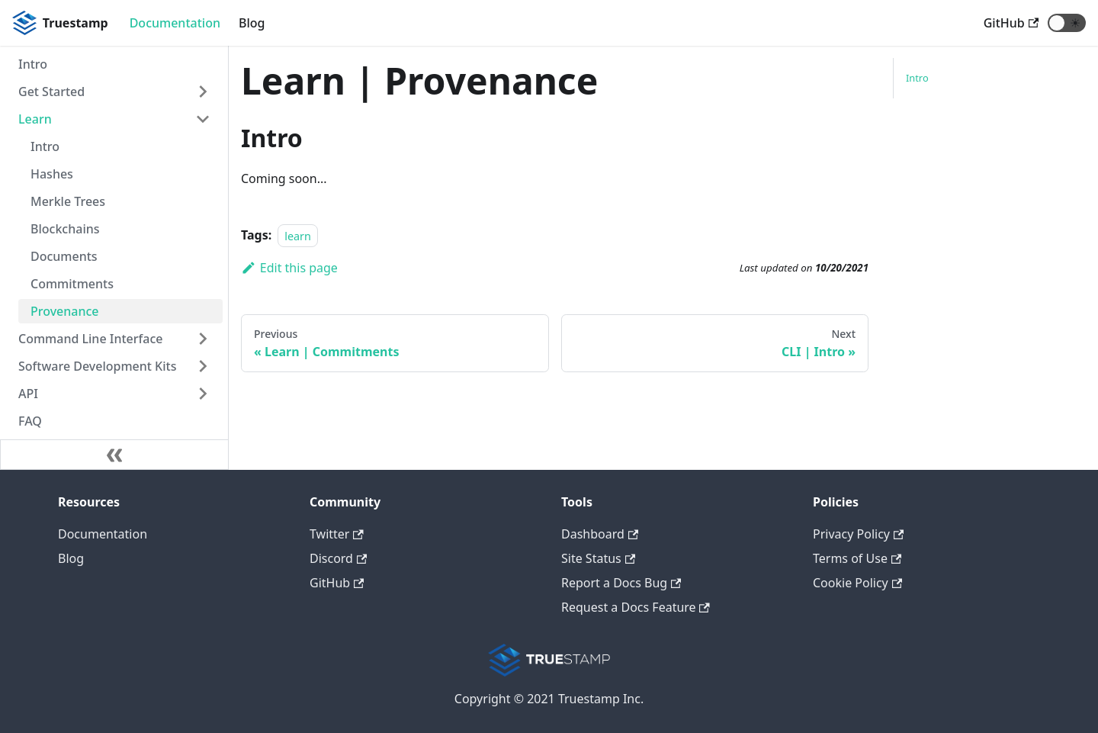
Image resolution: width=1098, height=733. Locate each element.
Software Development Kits (97, 366)
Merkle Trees (67, 201)
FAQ (30, 421)
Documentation (175, 22)
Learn (35, 119)
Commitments (72, 283)
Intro (32, 64)
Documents (64, 256)
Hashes (51, 174)
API (28, 393)
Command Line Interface (90, 338)
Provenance (64, 311)
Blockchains (65, 228)
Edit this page (289, 267)
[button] (1067, 23)
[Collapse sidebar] (114, 454)
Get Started (51, 91)
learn (297, 235)
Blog (252, 22)
